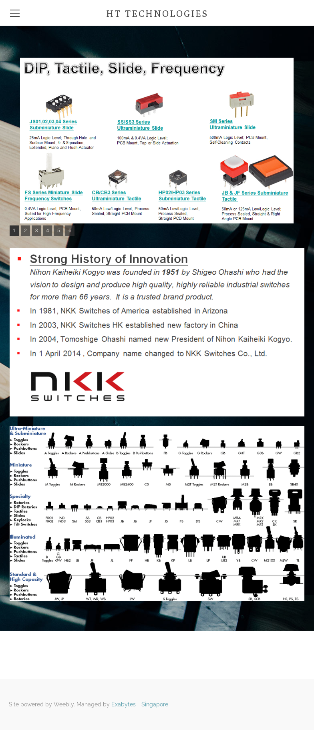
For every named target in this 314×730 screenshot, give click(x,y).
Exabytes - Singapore (139, 704)
